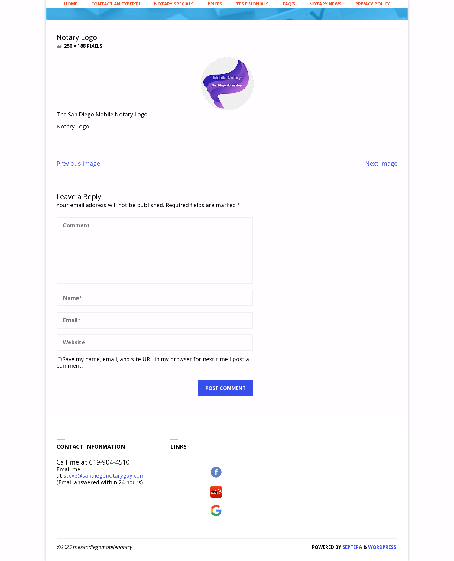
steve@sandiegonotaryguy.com (104, 475)
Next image (381, 163)
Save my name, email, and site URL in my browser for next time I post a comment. (153, 362)
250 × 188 (75, 46)
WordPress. (382, 547)
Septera (351, 547)
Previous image (78, 163)
